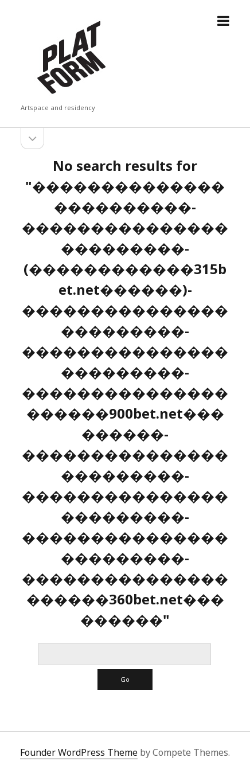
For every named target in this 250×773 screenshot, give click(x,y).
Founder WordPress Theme (79, 752)
